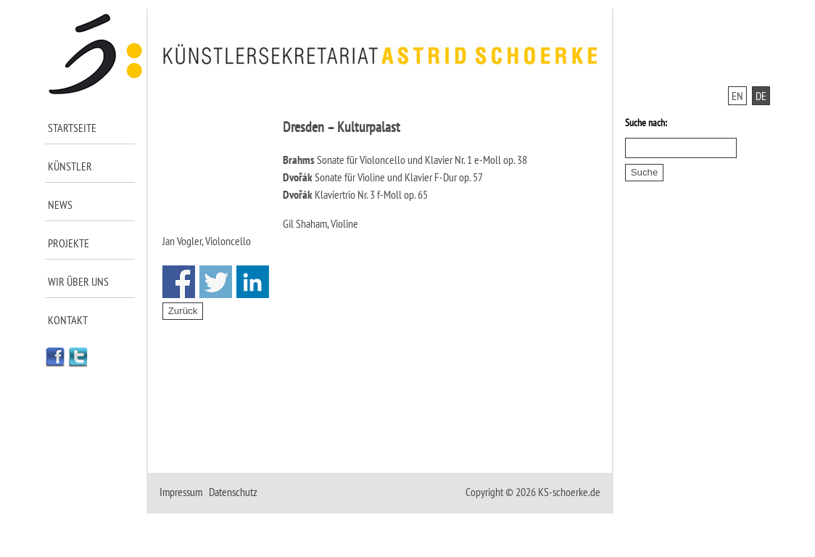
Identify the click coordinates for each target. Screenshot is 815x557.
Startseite (72, 127)
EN (737, 95)
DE (761, 95)
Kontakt (68, 320)
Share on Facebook (178, 281)
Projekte (68, 243)
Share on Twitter (215, 281)
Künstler (70, 166)
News (60, 204)
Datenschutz (233, 491)
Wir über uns (78, 281)
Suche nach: (646, 122)
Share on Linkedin (252, 281)
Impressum (181, 491)
